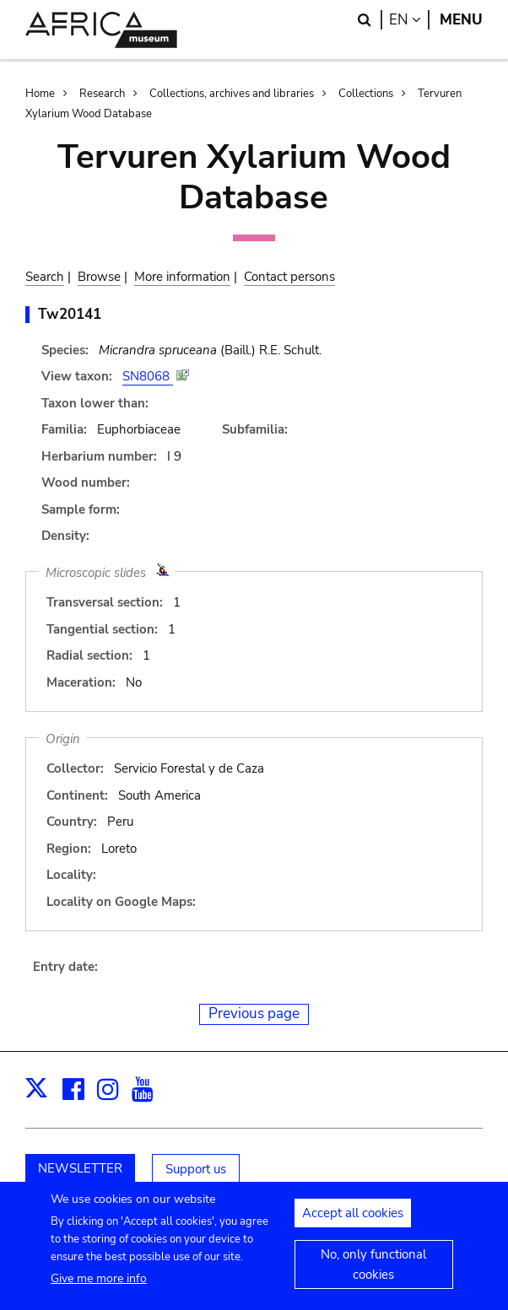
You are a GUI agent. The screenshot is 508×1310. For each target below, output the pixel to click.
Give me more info (99, 1286)
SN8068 (147, 376)
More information (182, 276)
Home (40, 93)
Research (102, 93)
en (409, 20)
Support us (195, 1169)
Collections (365, 93)
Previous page (254, 1013)
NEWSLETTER (80, 1168)
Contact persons (289, 276)
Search (44, 276)
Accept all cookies (352, 1221)
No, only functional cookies (373, 1272)
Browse (99, 276)
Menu (461, 20)
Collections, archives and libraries (231, 93)
